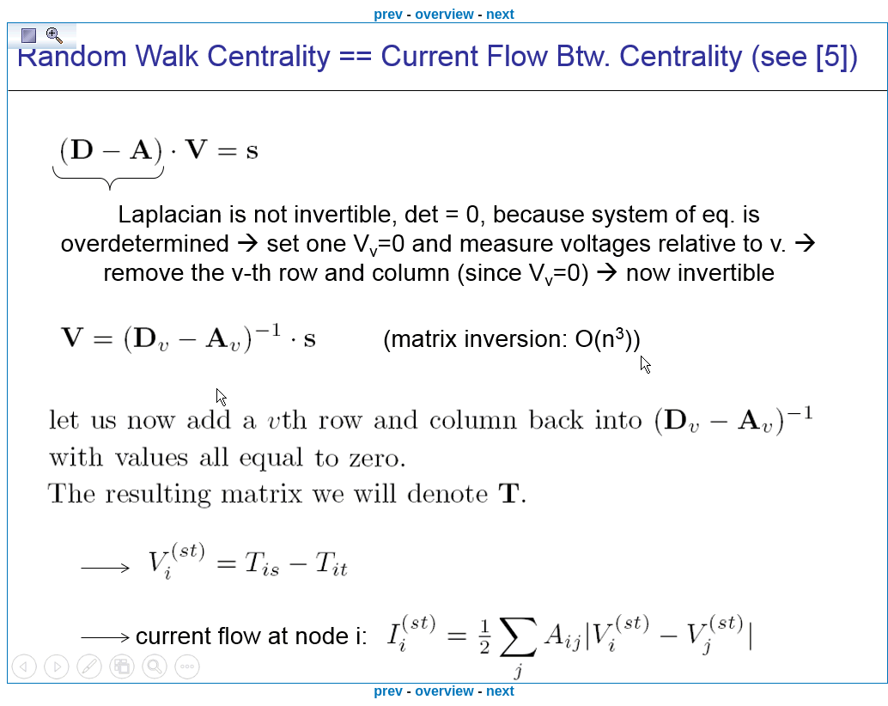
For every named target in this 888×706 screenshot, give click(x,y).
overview (444, 14)
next (500, 14)
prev (388, 14)
